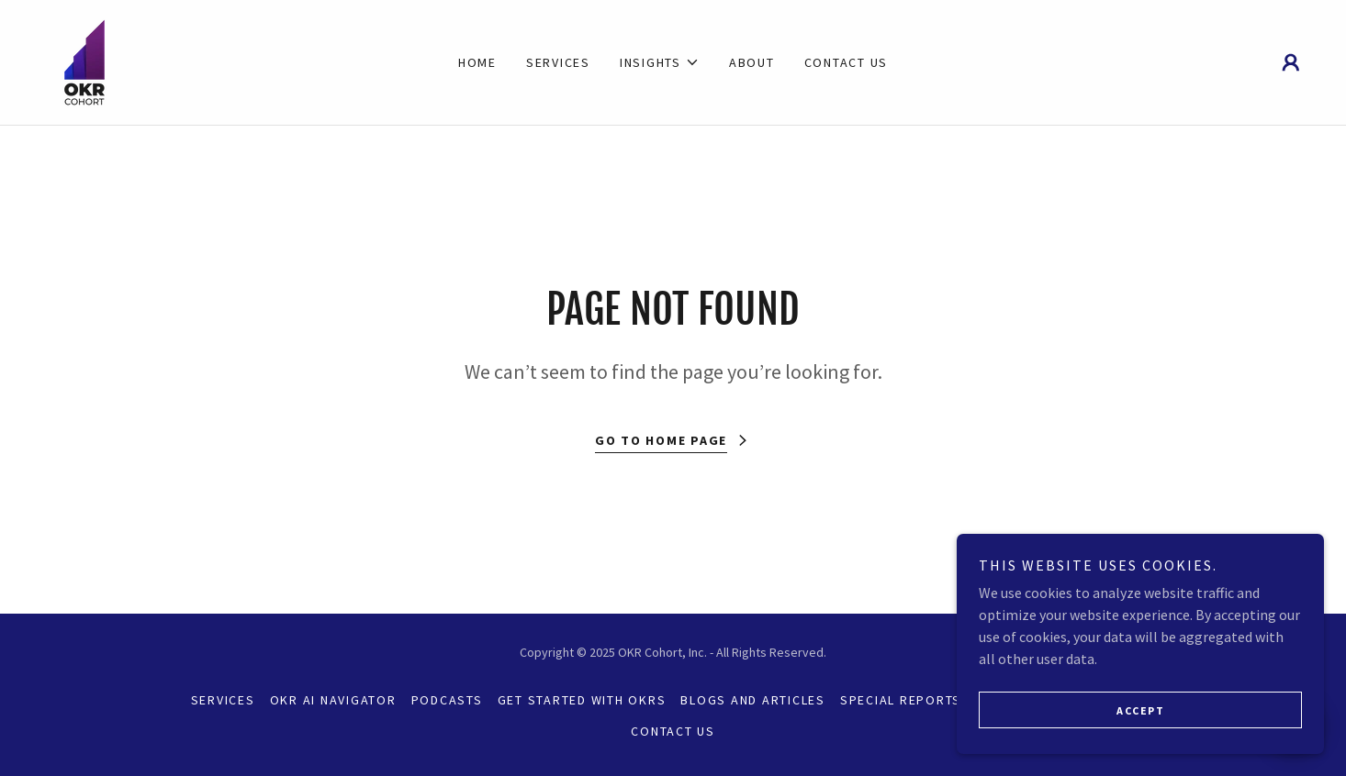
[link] (84, 60)
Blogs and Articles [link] (752, 700)
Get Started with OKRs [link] (582, 700)
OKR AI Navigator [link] (333, 700)
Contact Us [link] (846, 62)
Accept (1140, 710)
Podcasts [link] (447, 700)
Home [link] (477, 62)
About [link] (752, 62)
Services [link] (558, 62)
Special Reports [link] (900, 700)
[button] (660, 62)
